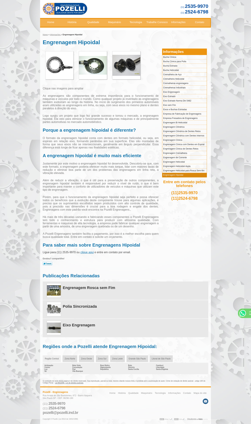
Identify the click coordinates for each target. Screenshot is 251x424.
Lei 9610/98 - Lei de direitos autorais (69, 383)
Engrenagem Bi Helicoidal (175, 122)
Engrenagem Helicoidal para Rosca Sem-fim (183, 170)
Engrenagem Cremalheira (175, 153)
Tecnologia (136, 22)
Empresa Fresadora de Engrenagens (180, 118)
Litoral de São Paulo (161, 358)
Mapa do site (200, 393)
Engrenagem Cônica (172, 140)
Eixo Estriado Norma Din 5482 (177, 101)
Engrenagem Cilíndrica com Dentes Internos (183, 135)
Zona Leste (117, 358)
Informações (178, 22)
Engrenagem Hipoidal (173, 175)
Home (50, 22)
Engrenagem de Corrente (175, 157)
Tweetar (47, 263)
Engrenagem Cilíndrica (173, 127)
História (72, 22)
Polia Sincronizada (80, 306)
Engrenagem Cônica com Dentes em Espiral (183, 144)
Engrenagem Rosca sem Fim (89, 288)
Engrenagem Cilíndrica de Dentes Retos (182, 131)
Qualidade (93, 22)
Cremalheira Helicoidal (173, 79)
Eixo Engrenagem (171, 92)
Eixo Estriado (169, 96)
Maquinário (114, 22)
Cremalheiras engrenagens (175, 83)
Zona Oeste (86, 358)
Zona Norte (70, 358)
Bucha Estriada (170, 66)
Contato (199, 22)
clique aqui (87, 252)
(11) (194, 7)
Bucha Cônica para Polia (174, 61)
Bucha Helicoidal (171, 70)
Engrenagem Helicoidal (174, 162)
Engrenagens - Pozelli (77, 10)
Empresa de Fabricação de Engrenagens (182, 114)
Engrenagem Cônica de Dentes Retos (180, 149)
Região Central (52, 358)
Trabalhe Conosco (157, 22)
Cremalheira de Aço (172, 74)
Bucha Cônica (169, 57)
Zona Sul (102, 358)
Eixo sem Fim (169, 105)
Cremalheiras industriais (174, 87)
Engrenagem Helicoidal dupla (177, 166)
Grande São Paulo (137, 358)
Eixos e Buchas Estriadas (175, 109)
